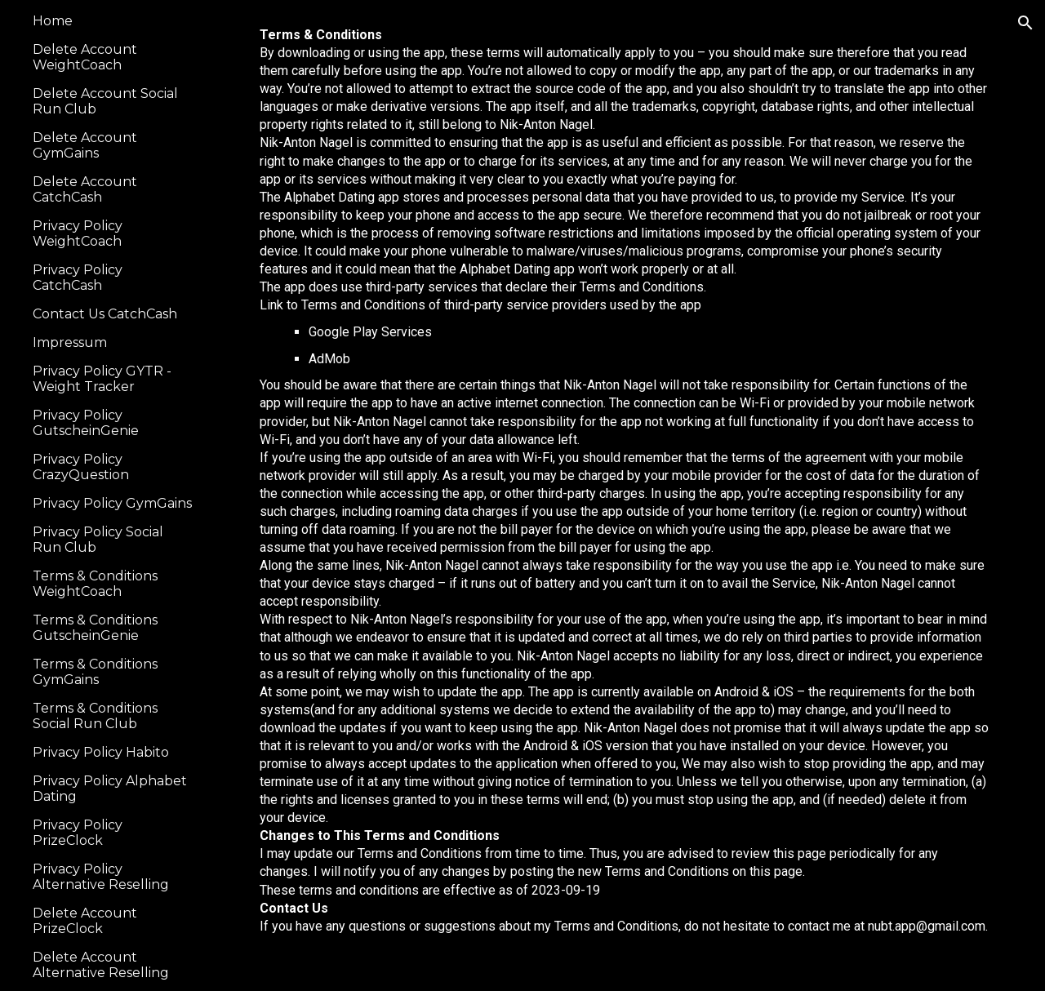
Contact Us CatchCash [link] (105, 314)
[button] (1025, 22)
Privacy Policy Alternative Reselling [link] (101, 876)
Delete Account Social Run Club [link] (105, 101)
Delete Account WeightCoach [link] (85, 57)
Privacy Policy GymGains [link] (112, 503)
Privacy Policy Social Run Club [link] (98, 539)
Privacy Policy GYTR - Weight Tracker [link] (102, 378)
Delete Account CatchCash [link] (85, 189)
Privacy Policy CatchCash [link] (77, 277)
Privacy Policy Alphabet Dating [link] (110, 788)
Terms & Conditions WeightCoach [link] (95, 583)
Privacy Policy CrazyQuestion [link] (81, 466)
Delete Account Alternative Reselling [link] (101, 964)
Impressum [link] (70, 342)
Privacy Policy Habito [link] (101, 752)
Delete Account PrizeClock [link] (85, 920)
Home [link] (53, 21)
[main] (625, 495)
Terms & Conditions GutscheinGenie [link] (95, 627)
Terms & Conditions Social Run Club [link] (95, 715)
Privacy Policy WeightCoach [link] (77, 233)
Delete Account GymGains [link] (85, 145)
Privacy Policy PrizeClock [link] (77, 832)
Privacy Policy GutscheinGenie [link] (86, 422)
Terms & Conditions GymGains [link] (95, 671)
